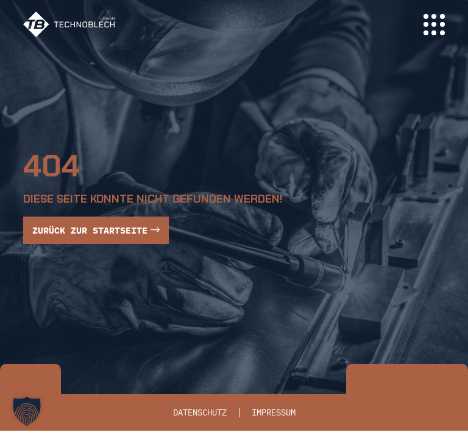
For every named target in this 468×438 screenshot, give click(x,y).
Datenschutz (200, 412)
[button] (27, 411)
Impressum (274, 412)
